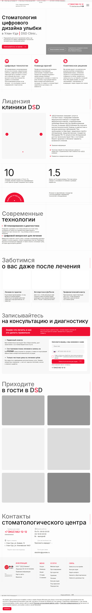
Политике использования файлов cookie (46, 603)
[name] (68, 346)
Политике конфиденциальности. (70, 603)
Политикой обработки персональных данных (69, 357)
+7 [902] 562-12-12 (58, 368)
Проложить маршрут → (43, 543)
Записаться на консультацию (68, 361)
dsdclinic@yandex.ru (42, 552)
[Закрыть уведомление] (91, 597)
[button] (75, 6)
